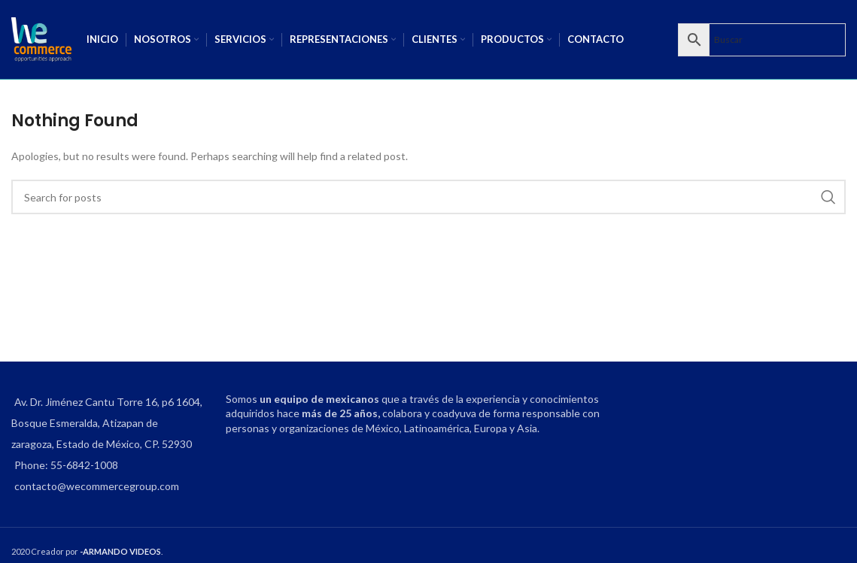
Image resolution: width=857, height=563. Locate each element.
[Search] (428, 197)
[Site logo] (41, 38)
